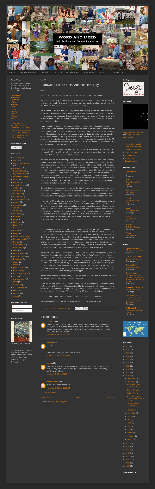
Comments (18, 311)
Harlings (15, 112)
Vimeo (132, 137)
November (131, 382)
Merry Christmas (132, 219)
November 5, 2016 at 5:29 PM (58, 374)
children (16, 188)
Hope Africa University (133, 147)
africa (15, 160)
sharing (16, 276)
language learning (20, 239)
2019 (128, 366)
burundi (16, 179)
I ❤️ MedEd (130, 192)
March (130, 433)
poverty (16, 262)
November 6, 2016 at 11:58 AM (58, 388)
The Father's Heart (132, 211)
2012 (128, 453)
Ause (13, 114)
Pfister (14, 102)
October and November (134, 259)
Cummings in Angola (134, 257)
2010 (128, 460)
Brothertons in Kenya (134, 287)
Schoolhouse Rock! (133, 289)
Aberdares (129, 174)
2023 (128, 353)
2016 (128, 376)
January (130, 439)
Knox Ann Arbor (131, 155)
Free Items (89, 72)
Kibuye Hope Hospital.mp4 (133, 133)
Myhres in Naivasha (133, 249)
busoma (16, 182)
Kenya (15, 234)
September (131, 413)
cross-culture (18, 205)
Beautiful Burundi (19, 171)
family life (16, 222)
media (15, 251)
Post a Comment (50, 393)
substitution (17, 285)
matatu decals (18, 248)
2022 (128, 356)
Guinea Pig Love (133, 393)
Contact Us (103, 72)
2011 (128, 456)
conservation (18, 194)
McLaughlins (16, 95)
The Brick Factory (133, 390)
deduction (17, 208)
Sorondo (15, 116)
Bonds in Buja (131, 273)
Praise (15, 265)
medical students (19, 253)
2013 (128, 450)
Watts (128, 180)
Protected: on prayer (133, 267)
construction (17, 197)
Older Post (110, 398)
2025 (128, 346)
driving (15, 211)
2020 (128, 363)
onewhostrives (53, 382)
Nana (49, 363)
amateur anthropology (21, 163)
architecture (17, 168)
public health (18, 270)
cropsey (16, 202)
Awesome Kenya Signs (20, 128)
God (14, 228)
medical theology (19, 256)
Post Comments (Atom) (59, 402)
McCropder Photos (19, 125)
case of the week (19, 185)
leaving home (18, 245)
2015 (128, 443)
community (17, 191)
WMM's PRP (129, 158)
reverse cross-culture (21, 273)
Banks (14, 107)
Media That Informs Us (20, 133)
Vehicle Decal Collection (21, 130)
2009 (128, 463)
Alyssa (128, 233)
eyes (15, 219)
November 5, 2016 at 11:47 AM (58, 356)
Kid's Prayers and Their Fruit (133, 386)
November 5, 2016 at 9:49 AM (58, 335)
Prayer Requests (18, 137)
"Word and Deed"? (19, 123)
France (15, 225)
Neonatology (18, 259)
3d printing (17, 158)
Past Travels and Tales (20, 135)
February (131, 436)
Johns (14, 109)
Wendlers (15, 100)
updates (16, 293)
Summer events (131, 235)
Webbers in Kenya (133, 308)
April (129, 429)
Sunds (128, 217)
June (129, 423)
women (16, 296)
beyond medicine (19, 174)
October (130, 410)
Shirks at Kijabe (132, 265)
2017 (128, 373)
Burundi (58, 72)
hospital (16, 231)
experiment (17, 216)
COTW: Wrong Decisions (132, 405)
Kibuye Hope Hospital (133, 144)
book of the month (20, 177)
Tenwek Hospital (131, 161)
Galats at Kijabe (132, 296)
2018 (128, 369)
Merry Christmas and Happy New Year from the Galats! (133, 300)
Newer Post (45, 398)
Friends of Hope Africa (133, 150)
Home (12, 72)
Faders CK (16, 104)
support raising (18, 287)
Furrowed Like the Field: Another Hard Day (135, 399)
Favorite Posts (72, 72)
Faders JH (15, 97)
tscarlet (50, 342)
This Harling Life (132, 190)
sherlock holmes (19, 279)
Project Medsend (131, 153)
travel (15, 290)
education (17, 214)
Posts (16, 307)
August (130, 416)
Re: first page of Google (134, 251)
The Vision (45, 72)
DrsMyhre (50, 321)
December (131, 379)
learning (16, 242)
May (129, 426)
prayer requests (19, 268)
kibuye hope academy (21, 236)
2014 (128, 447)
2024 (128, 350)
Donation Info (119, 72)
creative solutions (19, 199)
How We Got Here (27, 72)
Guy (13, 118)
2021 (128, 359)
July (129, 420)
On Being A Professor (133, 227)
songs (15, 282)
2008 (128, 466)
